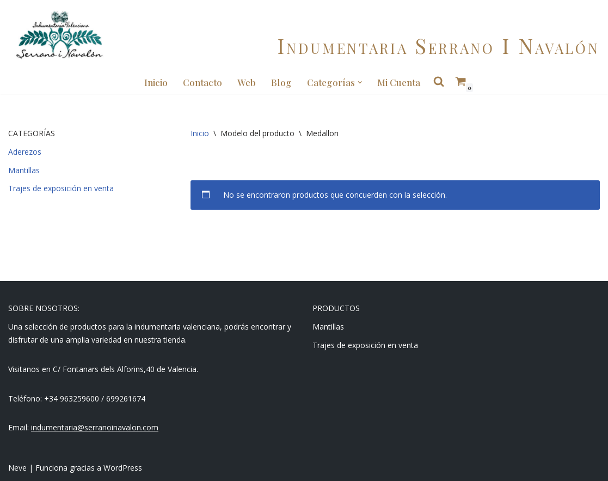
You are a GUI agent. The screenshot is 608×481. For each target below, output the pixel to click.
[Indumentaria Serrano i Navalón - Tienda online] (59, 35)
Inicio (156, 82)
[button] (360, 82)
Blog (281, 82)
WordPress (122, 467)
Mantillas (24, 170)
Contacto (202, 82)
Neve (17, 467)
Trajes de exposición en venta (61, 188)
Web (246, 82)
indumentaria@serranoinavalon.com (94, 427)
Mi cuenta (398, 82)
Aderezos (24, 152)
